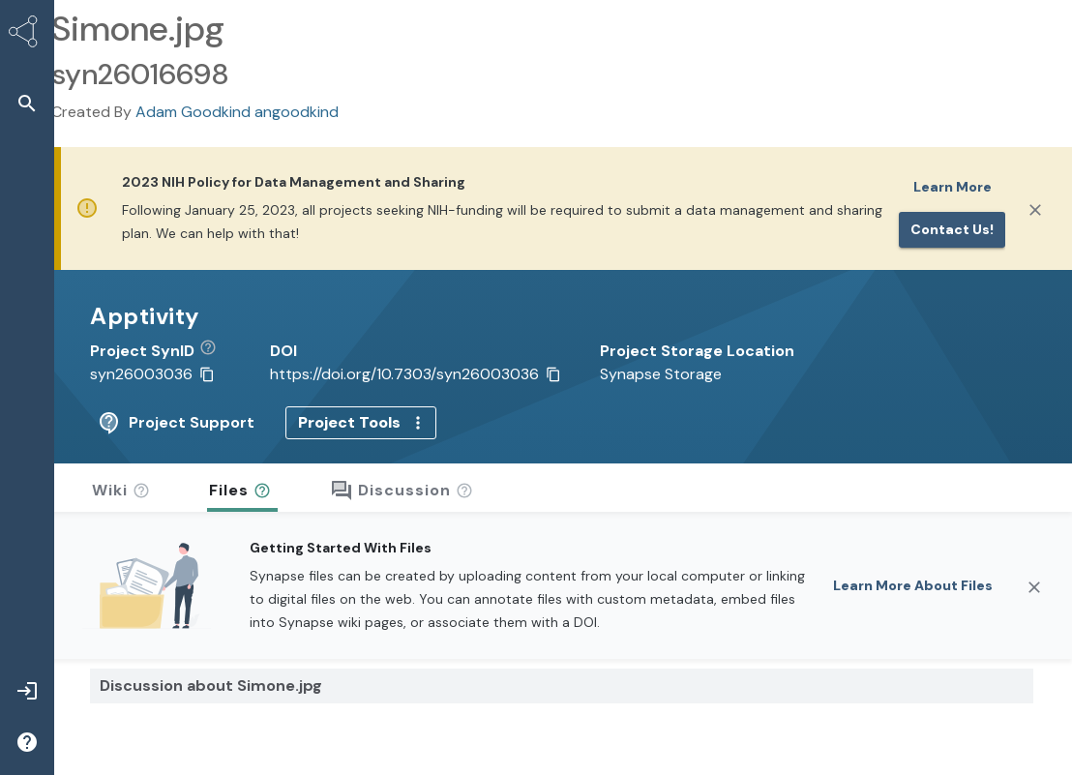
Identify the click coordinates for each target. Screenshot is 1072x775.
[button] (27, 103)
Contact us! (952, 229)
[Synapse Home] (27, 35)
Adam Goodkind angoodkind (237, 112)
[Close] (1035, 209)
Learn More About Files (913, 583)
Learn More (952, 186)
